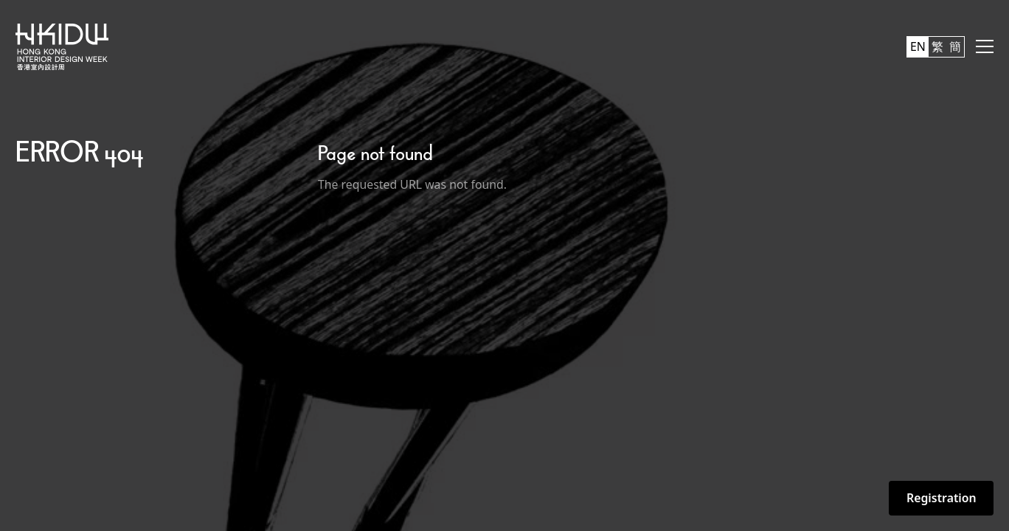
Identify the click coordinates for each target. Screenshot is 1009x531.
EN (918, 46)
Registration (941, 498)
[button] (985, 46)
